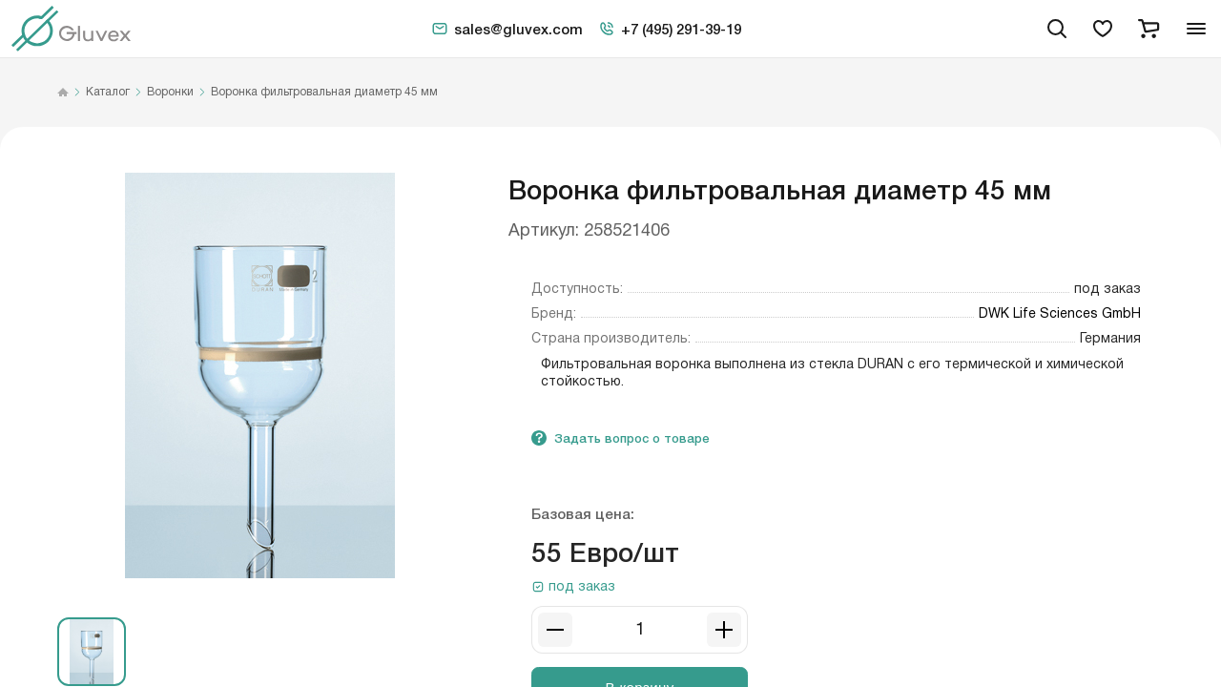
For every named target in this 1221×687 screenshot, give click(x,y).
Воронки (170, 92)
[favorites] (1103, 29)
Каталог (108, 92)
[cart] (1148, 29)
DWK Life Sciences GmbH (1060, 313)
